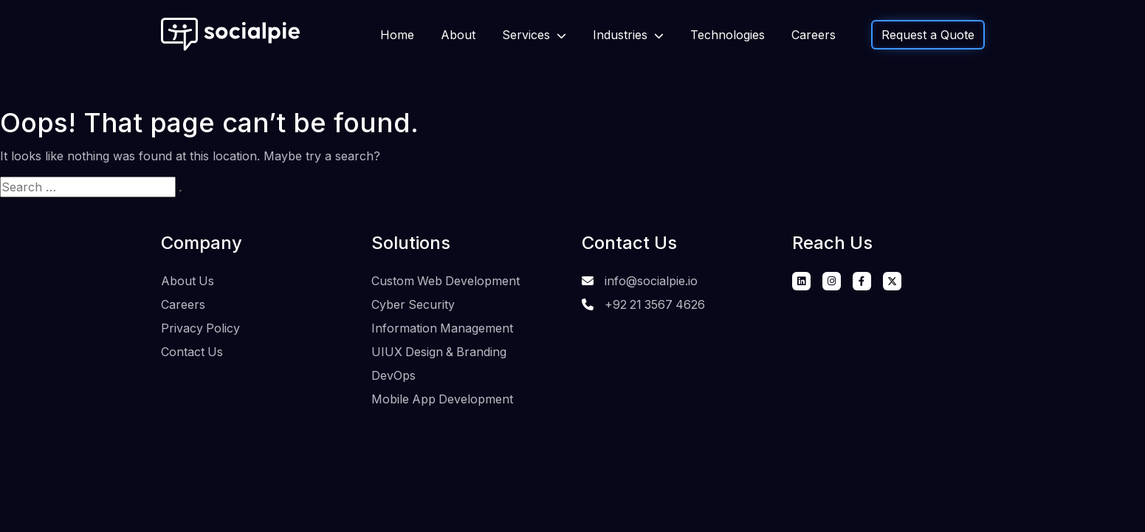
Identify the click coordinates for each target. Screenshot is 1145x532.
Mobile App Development (443, 395)
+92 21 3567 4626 (656, 303)
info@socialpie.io (651, 280)
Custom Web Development (446, 280)
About (458, 34)
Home (397, 34)
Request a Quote (927, 34)
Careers (813, 34)
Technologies (727, 34)
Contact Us (192, 349)
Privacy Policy (201, 326)
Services (528, 34)
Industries (622, 34)
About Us (188, 280)
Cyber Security (413, 303)
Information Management (442, 326)
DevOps (393, 372)
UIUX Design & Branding (440, 349)
